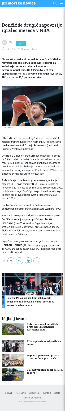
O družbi (9, 393)
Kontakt (47, 393)
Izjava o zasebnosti (32, 398)
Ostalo (57, 393)
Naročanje (21, 393)
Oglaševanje (35, 393)
